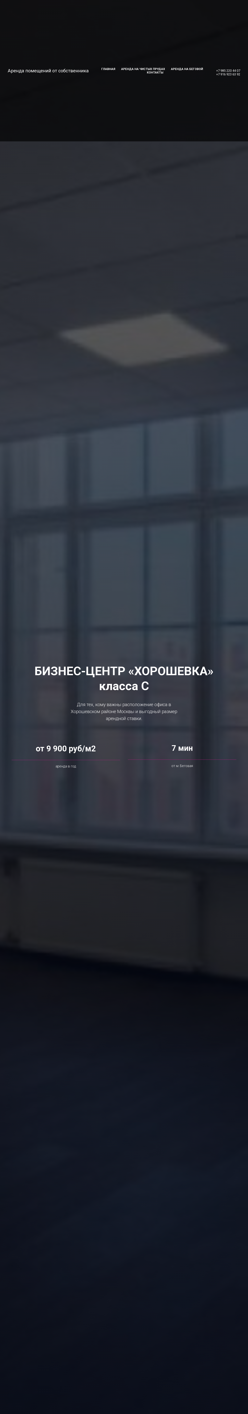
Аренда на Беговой (187, 69)
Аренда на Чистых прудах (143, 69)
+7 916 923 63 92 (228, 74)
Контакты (155, 72)
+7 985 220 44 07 (228, 71)
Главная (108, 69)
